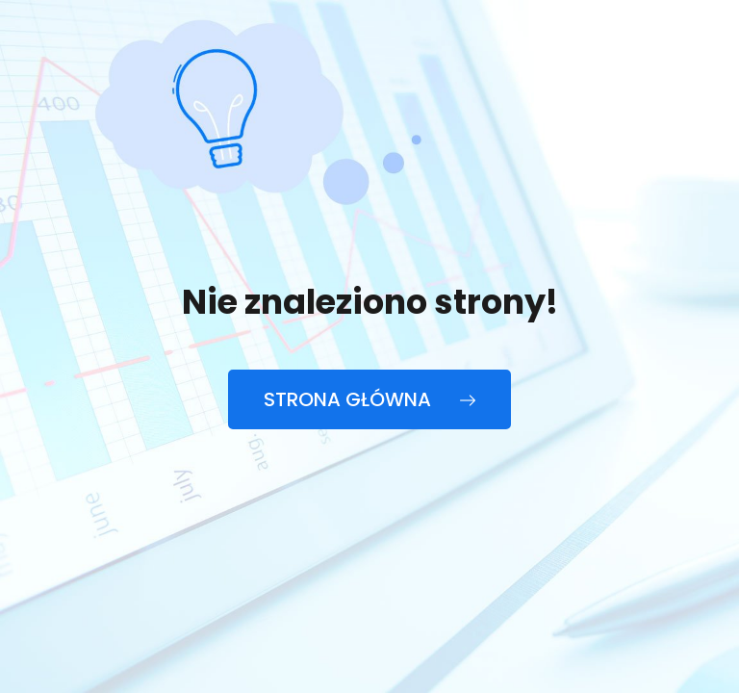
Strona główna (369, 399)
